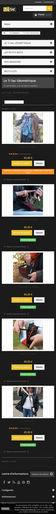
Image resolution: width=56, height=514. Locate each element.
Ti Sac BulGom (28, 421)
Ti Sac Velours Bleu (28, 146)
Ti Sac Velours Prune (28, 219)
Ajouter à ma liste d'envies (16, 179)
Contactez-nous (49, 2)
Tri (3, 102)
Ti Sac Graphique (28, 354)
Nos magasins (12, 61)
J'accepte (5, 509)
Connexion (38, 2)
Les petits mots (13, 52)
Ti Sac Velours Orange (28, 286)
